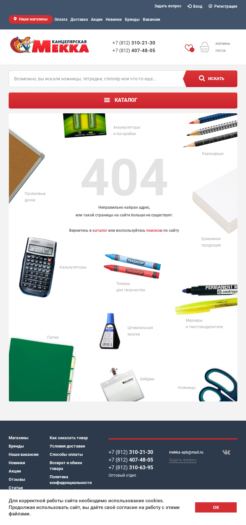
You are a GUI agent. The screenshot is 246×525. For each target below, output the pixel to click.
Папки (53, 337)
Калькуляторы (73, 267)
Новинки (114, 19)
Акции (96, 19)
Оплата (60, 19)
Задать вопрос (167, 6)
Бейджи (147, 379)
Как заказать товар (69, 437)
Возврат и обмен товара (66, 465)
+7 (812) (133, 43)
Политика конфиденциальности (70, 479)
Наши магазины (33, 19)
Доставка (79, 19)
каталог (100, 230)
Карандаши (213, 153)
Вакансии (151, 19)
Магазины (19, 437)
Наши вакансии (23, 454)
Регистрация (223, 6)
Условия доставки (67, 446)
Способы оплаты (66, 454)
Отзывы (17, 479)
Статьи (16, 487)
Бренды (132, 19)
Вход (195, 6)
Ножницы (186, 387)
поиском (154, 230)
